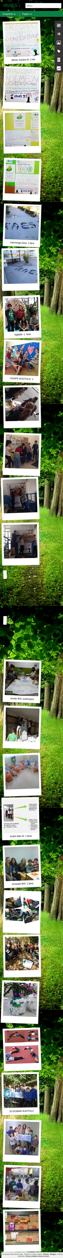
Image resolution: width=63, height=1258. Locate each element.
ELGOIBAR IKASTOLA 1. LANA (26, 1111)
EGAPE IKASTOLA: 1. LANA (25, 379)
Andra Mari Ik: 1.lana (21, 836)
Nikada (46, 1254)
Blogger (53, 1254)
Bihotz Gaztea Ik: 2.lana (23, 59)
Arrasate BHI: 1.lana (22, 883)
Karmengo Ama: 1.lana (22, 243)
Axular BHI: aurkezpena (22, 699)
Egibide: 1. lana (22, 334)
